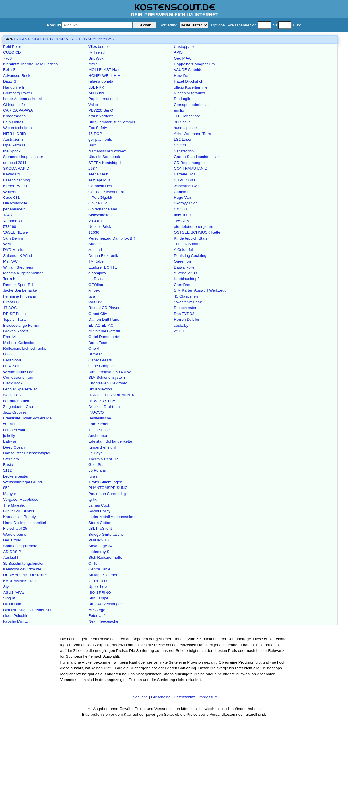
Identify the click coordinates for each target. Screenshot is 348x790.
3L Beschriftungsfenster (23, 563)
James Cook (99, 505)
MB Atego (96, 610)
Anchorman (98, 435)
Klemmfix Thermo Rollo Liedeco (30, 64)
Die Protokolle (15, 203)
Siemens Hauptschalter (23, 157)
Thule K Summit (187, 244)
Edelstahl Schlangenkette (110, 441)
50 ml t (9, 424)
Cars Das (182, 285)
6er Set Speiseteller (20, 389)
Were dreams (14, 534)
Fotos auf (96, 615)
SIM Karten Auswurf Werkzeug (200, 290)
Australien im (14, 139)
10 (42, 39)
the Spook (11, 151)
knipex (94, 290)
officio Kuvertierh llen (192, 87)
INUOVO (96, 412)
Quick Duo (12, 604)
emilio (179, 110)
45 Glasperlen (186, 296)
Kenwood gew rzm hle (22, 569)
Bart (92, 145)
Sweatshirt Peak (188, 302)
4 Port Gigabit (100, 197)
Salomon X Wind (17, 255)
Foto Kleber (98, 424)
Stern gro (11, 459)
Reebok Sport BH (18, 285)
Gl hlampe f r (14, 105)
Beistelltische (99, 418)
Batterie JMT (185, 174)
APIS (178, 52)
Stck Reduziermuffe (105, 557)
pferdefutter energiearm (194, 226)
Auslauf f (10, 557)
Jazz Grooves (15, 412)
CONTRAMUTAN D (190, 168)
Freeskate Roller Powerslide (27, 418)
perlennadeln (14, 209)
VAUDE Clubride (188, 69)
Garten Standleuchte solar (196, 157)
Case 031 (11, 197)
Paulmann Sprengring (107, 494)
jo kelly (9, 435)
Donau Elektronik (103, 255)
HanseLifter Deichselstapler (26, 453)
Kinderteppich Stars (191, 238)
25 (115, 39)
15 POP (95, 134)
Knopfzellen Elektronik (107, 383)
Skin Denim (13, 238)
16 (71, 39)
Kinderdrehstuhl (102, 447)
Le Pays (95, 453)
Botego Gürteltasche (106, 534)
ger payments (100, 139)
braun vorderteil (101, 116)
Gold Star (96, 464)
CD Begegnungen (189, 163)
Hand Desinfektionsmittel (24, 523)
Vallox (93, 105)
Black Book (12, 383)
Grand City (97, 314)
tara (91, 296)
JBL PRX (96, 87)
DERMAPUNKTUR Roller (25, 575)
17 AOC (10, 308)
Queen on (182, 261)
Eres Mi (9, 337)
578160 (9, 226)
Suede (94, 244)
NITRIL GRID (14, 134)
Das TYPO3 (184, 314)
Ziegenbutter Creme (20, 406)
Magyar (9, 494)
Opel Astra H (14, 145)
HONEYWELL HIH (104, 75)
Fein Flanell (13, 122)
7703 (7, 58)
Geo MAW (182, 58)
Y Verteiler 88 (185, 273)
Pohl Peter (12, 46)
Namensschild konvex (107, 151)
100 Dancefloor (187, 116)
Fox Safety (97, 128)
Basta (8, 464)
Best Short (12, 360)
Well (7, 244)
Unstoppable (184, 46)
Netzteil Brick (99, 226)
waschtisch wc (186, 186)
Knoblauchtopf (186, 279)
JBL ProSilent (100, 528)
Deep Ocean (14, 447)
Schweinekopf (100, 215)
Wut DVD (96, 302)
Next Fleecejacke (103, 621)
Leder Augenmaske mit (23, 99)
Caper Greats (100, 360)
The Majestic (14, 505)
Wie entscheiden (17, 128)
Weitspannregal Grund (22, 482)
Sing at (9, 598)
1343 (7, 215)
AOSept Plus (99, 180)
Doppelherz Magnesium (194, 64)
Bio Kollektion (100, 389)
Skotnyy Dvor (185, 203)
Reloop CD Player (104, 308)
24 (110, 39)
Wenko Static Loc (18, 372)
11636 (93, 232)
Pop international (103, 99)
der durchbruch (16, 401)
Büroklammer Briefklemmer (111, 122)
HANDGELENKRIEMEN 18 (111, 395)
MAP (92, 64)
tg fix (92, 499)
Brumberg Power (17, 93)
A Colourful (183, 249)
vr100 (179, 331)
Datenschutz (184, 697)
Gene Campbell (101, 366)
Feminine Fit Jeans (19, 296)
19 (85, 39)
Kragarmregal (14, 116)
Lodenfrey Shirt (101, 552)
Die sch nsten (185, 308)
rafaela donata (100, 81)
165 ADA (181, 221)
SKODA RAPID (16, 168)
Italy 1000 (182, 215)
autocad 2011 (14, 163)
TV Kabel (96, 261)
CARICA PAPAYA (18, 110)
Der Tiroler (12, 540)
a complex (97, 273)
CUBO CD (12, 52)
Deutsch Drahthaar (104, 406)
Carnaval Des (100, 186)
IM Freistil (96, 52)
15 (66, 39)
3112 (7, 470)
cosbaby (181, 325)
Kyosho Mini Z (15, 621)
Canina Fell (183, 192)
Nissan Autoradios (189, 93)
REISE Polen (14, 314)
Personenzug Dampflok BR (111, 238)
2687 (92, 168)
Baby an (10, 441)
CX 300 (180, 209)
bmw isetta (12, 366)
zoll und (95, 249)
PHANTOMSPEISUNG (108, 488)
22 (100, 39)
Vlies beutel (98, 46)
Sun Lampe (98, 598)
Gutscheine (161, 697)
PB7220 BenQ (100, 110)
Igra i (92, 476)
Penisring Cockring (190, 255)
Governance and (102, 209)
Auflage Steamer (102, 575)
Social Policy (99, 511)
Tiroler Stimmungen (105, 482)
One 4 (93, 348)
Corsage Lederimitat (191, 105)
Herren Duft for (186, 319)
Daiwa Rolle (184, 267)
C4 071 (180, 145)
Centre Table (99, 569)
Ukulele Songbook (104, 157)
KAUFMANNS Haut (20, 581)
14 (61, 39)
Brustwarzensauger (105, 604)
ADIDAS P (12, 552)
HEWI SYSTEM (102, 401)
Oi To (92, 563)
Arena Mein (98, 174)
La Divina (96, 279)
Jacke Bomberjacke (20, 290)
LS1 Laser (182, 139)
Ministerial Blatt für (104, 331)
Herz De (181, 75)
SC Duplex (12, 395)
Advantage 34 (100, 546)
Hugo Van (182, 197)
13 (56, 39)
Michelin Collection (19, 343)
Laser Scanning (16, 180)
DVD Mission (14, 249)
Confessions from (18, 377)
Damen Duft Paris (103, 319)
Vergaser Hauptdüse (20, 499)
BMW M (95, 354)
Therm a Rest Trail (104, 459)
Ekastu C (11, 302)
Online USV (98, 203)
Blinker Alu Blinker (18, 511)
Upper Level (98, 586)
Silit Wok (96, 58)
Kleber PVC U (15, 186)
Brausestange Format (21, 325)
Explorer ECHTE (102, 267)
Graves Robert (15, 331)
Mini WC (10, 261)
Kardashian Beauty (19, 517)
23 (105, 39)
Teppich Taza (14, 319)
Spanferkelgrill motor (21, 546)
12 (51, 39)
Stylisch (10, 586)
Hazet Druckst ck (188, 81)
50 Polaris (97, 470)
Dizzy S (9, 81)
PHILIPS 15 (98, 540)
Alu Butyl (96, 93)
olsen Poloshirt (15, 615)
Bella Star (11, 69)
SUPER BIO (184, 180)
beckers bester (15, 476)
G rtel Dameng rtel (104, 337)
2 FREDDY (98, 581)
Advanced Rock (16, 75)
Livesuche (139, 697)
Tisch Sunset (99, 430)
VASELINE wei (16, 232)
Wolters (9, 192)
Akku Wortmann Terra (192, 134)
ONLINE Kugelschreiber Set (27, 610)
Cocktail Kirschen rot (106, 192)
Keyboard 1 (13, 174)
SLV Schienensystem (106, 377)
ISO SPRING (99, 592)
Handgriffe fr (13, 87)
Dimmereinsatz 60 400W (109, 372)
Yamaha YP (13, 221)
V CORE (95, 221)
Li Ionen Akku (14, 430)
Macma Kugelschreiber (23, 273)
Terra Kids (11, 279)
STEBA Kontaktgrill (104, 163)
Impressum (207, 697)
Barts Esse (97, 343)
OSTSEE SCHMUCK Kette (197, 232)
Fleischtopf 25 (15, 528)
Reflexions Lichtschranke (24, 348)
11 (47, 39)
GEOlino (95, 285)
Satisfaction (184, 151)
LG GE (9, 354)
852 (6, 488)
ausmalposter (185, 128)
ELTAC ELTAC (100, 325)
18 (81, 39)
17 (76, 39)
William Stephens (18, 267)
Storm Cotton (99, 523)
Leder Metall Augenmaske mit (113, 517)
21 (95, 39)
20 (90, 39)
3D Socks (182, 122)
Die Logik (182, 99)
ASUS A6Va (13, 592)
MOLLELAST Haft (104, 69)
